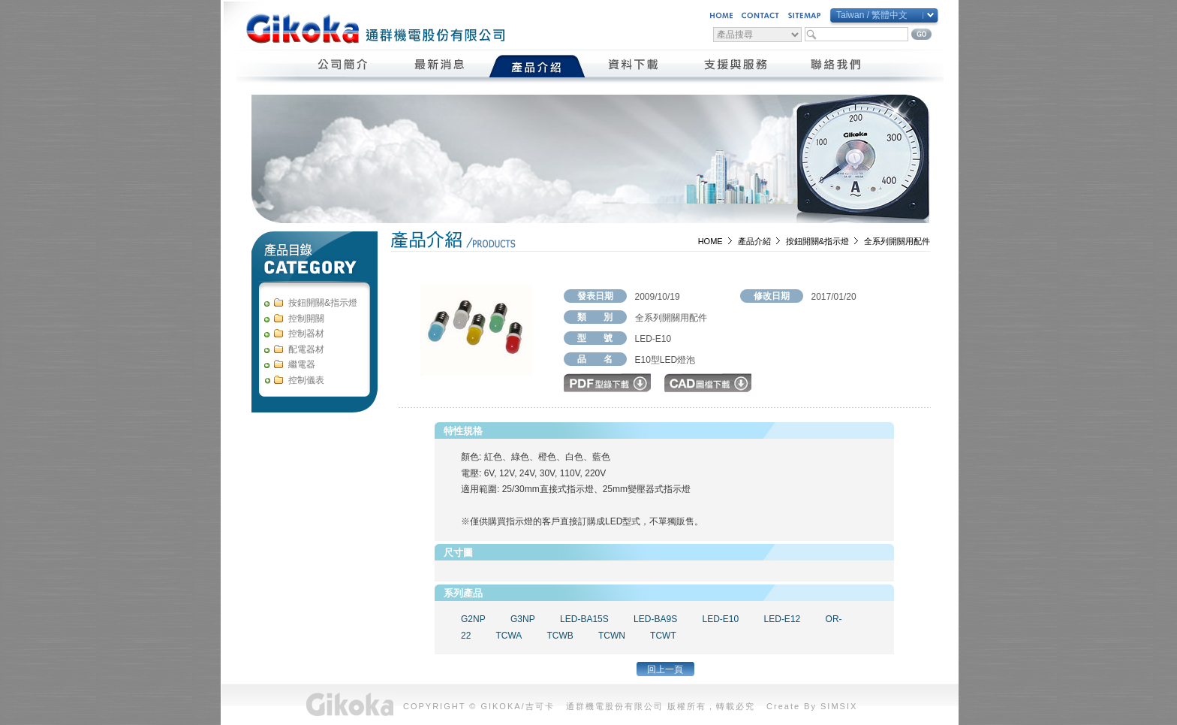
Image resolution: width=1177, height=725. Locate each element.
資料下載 (633, 66)
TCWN (611, 635)
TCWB (560, 635)
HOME (710, 241)
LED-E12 (782, 619)
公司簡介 (343, 66)
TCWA (508, 635)
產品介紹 (537, 66)
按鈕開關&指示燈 (817, 241)
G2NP (473, 619)
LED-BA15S (584, 619)
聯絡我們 (836, 66)
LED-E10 (720, 619)
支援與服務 (735, 66)
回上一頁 (665, 669)
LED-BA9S (655, 619)
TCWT (663, 635)
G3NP (522, 619)
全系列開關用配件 (897, 241)
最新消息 (440, 66)
